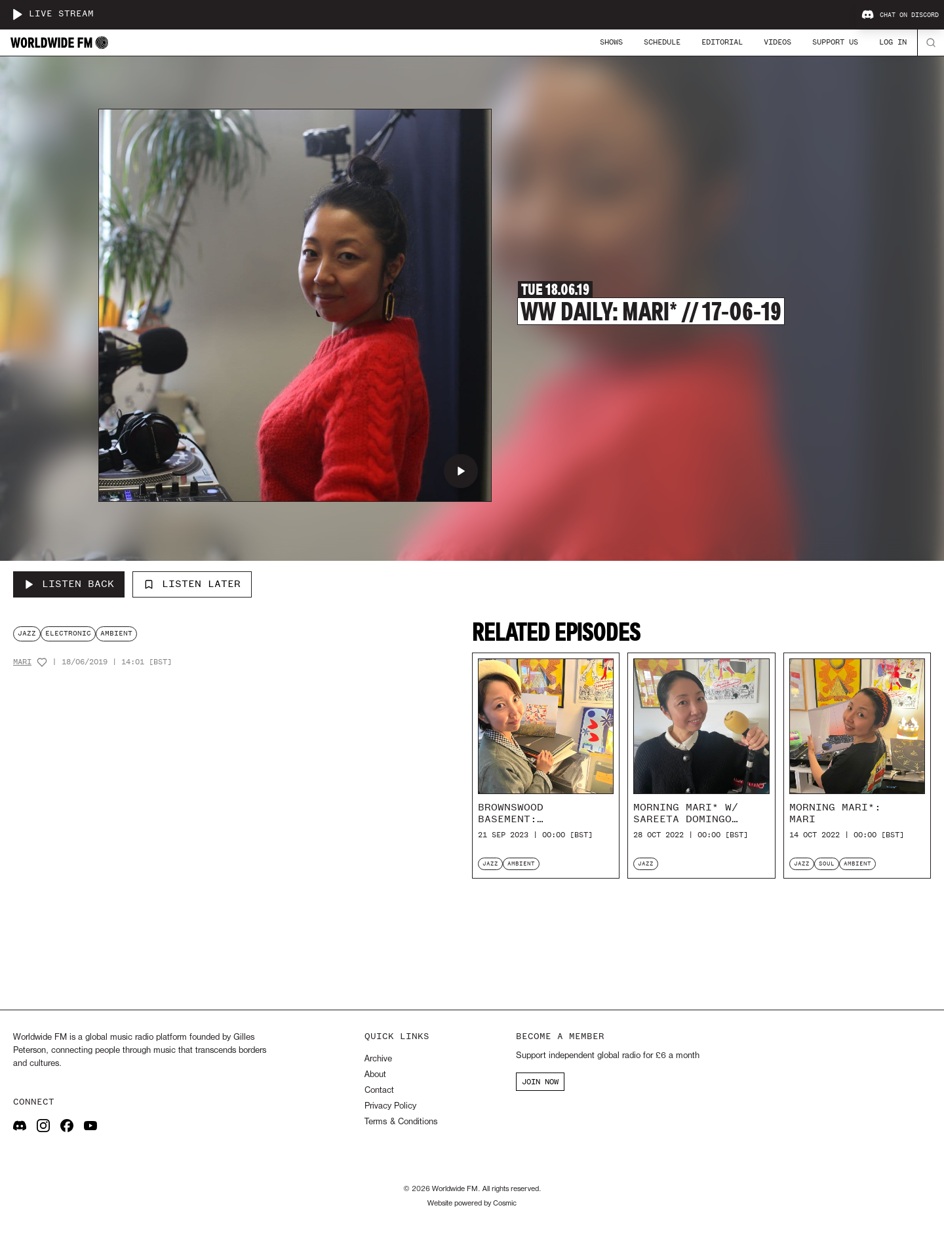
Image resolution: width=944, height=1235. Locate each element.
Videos (777, 42)
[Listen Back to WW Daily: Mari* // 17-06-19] (69, 584)
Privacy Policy (390, 1106)
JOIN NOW (540, 1081)
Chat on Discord (900, 15)
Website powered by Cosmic (472, 1203)
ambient (116, 633)
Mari (22, 662)
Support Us (835, 42)
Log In (893, 42)
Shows (611, 42)
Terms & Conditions (400, 1122)
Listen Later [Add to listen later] (192, 584)
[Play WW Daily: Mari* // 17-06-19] (461, 471)
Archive (378, 1059)
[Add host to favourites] (42, 662)
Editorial (722, 42)
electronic (68, 633)
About (375, 1074)
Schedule (662, 42)
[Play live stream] (17, 14)
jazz (27, 633)
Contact (379, 1090)
